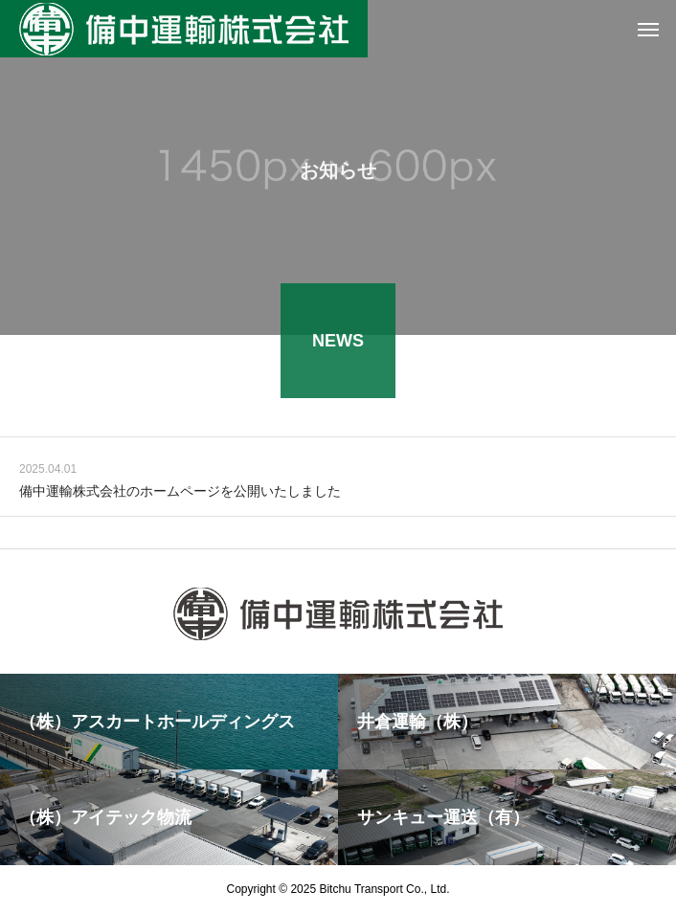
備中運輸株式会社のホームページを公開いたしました (180, 492)
